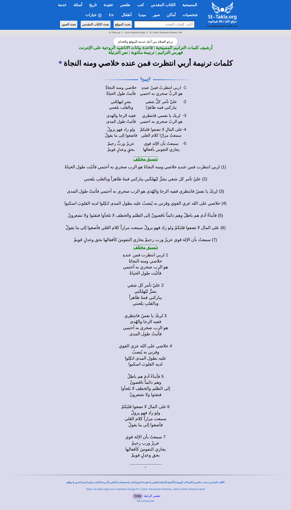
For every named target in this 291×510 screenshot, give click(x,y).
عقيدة (146, 482)
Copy (137, 495)
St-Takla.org (114, 32)
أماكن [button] (171, 15)
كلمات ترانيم (94, 482)
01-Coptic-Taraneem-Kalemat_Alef (166, 32)
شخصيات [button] (192, 15)
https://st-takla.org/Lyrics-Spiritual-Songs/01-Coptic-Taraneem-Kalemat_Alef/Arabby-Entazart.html (145, 489)
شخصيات (123, 482)
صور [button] (156, 15)
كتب (132, 482)
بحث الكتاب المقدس (95, 24)
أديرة (105, 482)
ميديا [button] (142, 15)
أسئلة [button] (77, 5)
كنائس (113, 482)
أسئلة (163, 482)
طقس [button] (125, 5)
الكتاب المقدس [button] (163, 5)
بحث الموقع (122, 24)
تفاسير (197, 482)
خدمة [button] (62, 5)
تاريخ (138, 482)
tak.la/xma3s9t (145, 500)
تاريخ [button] (93, 5)
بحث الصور (68, 24)
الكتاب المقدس (216, 482)
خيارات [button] (93, 15)
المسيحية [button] (189, 5)
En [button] (112, 15)
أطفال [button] (126, 15)
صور (77, 482)
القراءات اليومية (184, 482)
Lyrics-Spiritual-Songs (135, 32)
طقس (154, 482)
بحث (205, 482)
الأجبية (171, 482)
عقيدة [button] (108, 5)
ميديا (83, 482)
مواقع (70, 482)
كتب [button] (140, 5)
